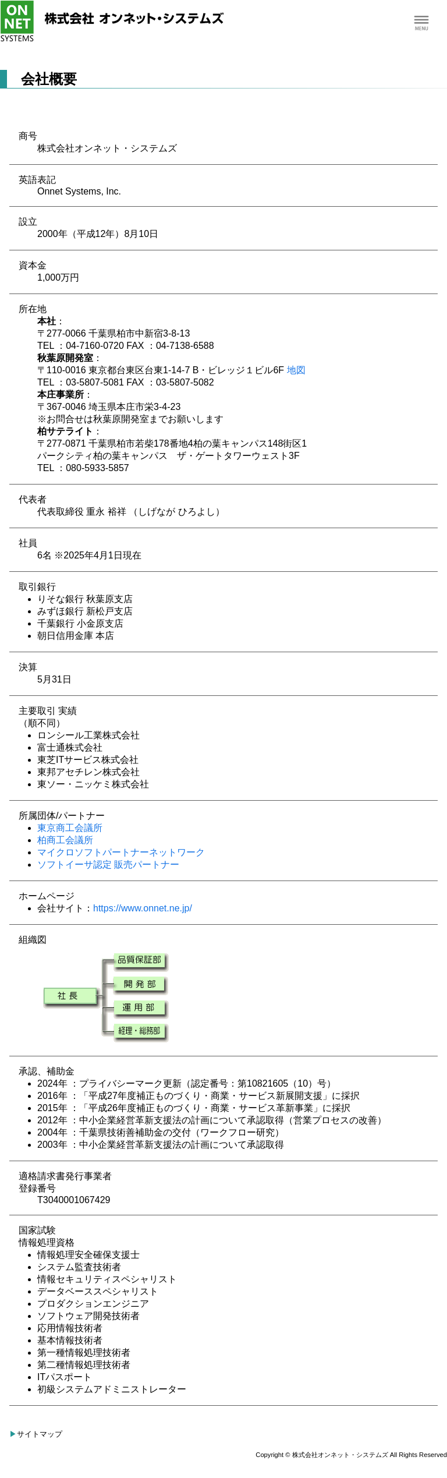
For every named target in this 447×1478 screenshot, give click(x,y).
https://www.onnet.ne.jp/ (142, 908)
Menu (421, 23)
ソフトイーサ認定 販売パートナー (108, 864)
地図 (296, 370)
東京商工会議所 (69, 828)
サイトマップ (39, 1434)
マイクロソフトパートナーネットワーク (121, 852)
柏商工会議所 (65, 840)
